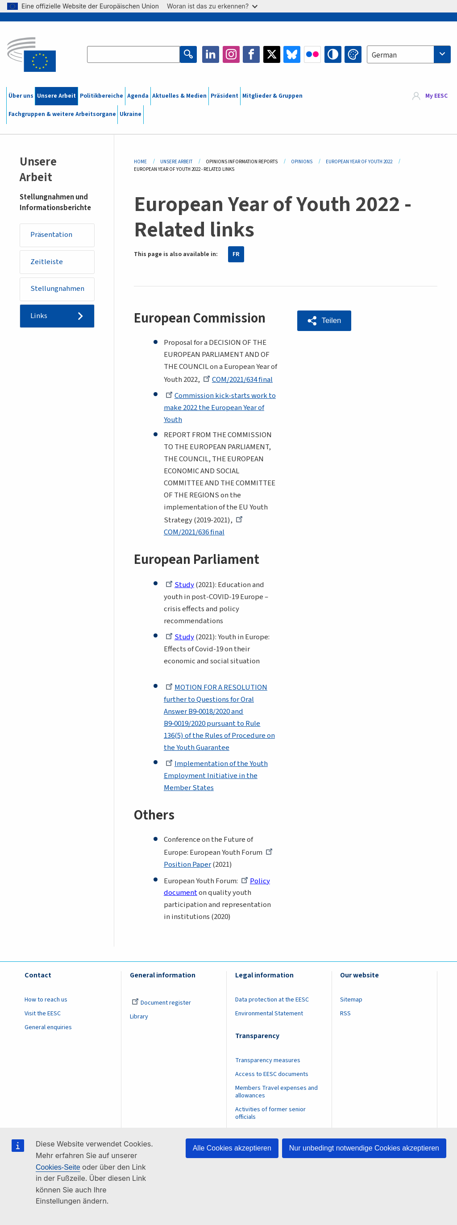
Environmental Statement (269, 1013)
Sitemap (351, 999)
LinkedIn (210, 54)
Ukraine (130, 114)
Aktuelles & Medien (179, 95)
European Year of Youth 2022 (359, 161)
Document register (161, 1002)
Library (139, 1016)
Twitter (271, 54)
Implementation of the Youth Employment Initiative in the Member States (216, 775)
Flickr (312, 54)
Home (140, 161)
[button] (324, 320)
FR (236, 254)
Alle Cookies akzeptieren (232, 1148)
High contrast (332, 54)
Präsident (224, 95)
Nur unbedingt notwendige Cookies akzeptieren (364, 1148)
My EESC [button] (436, 95)
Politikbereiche (101, 95)
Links (38, 315)
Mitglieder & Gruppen (272, 95)
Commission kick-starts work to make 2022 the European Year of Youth (220, 407)
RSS (345, 1013)
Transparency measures (267, 1060)
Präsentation (51, 234)
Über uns (20, 95)
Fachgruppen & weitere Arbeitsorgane (62, 114)
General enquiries (48, 1027)
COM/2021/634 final (238, 379)
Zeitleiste (46, 262)
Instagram (231, 54)
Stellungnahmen (57, 288)
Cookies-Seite (58, 1167)
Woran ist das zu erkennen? (212, 6)
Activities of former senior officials (270, 1113)
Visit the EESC (43, 1013)
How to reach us (46, 999)
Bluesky (291, 54)
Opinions (301, 161)
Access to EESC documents (271, 1074)
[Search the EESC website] (133, 54)
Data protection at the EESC (272, 999)
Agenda (138, 95)
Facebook (251, 54)
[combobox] (409, 54)
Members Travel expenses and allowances (276, 1092)
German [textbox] (384, 55)
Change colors (353, 54)
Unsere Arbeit (56, 95)
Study (180, 584)
